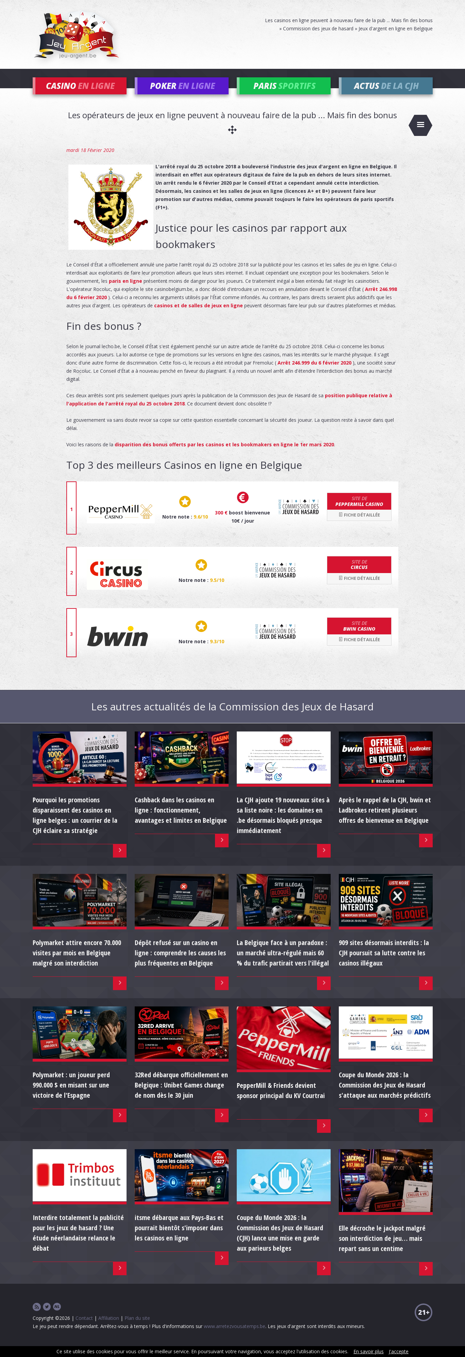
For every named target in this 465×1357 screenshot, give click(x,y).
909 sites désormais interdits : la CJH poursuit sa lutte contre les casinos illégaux (384, 963)
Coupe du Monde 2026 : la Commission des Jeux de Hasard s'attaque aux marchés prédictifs (385, 1095)
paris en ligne (125, 291)
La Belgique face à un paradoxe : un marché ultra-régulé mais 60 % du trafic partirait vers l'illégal (283, 963)
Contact (84, 1328)
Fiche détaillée (359, 525)
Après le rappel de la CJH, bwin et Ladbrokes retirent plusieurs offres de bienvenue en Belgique (385, 820)
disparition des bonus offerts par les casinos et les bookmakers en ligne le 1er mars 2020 (224, 454)
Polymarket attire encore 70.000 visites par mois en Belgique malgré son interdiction (77, 963)
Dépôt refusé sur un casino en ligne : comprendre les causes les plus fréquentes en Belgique (180, 963)
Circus (359, 575)
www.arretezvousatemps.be (234, 1336)
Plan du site (137, 1328)
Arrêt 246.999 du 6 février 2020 (314, 373)
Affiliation (108, 1328)
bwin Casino (359, 636)
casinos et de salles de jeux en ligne (198, 315)
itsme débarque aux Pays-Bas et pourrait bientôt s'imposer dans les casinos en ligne (179, 1238)
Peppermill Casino (359, 511)
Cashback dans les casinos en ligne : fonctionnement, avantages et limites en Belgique (181, 820)
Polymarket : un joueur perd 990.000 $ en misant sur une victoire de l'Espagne (71, 1095)
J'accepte (399, 1351)
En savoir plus (368, 1351)
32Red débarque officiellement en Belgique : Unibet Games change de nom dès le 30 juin (181, 1095)
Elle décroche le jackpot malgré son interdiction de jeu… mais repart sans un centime (382, 1248)
